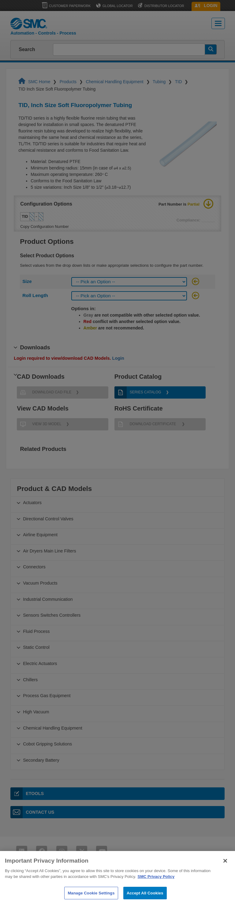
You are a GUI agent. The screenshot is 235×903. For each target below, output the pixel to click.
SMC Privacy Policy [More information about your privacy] (156, 882)
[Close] (225, 866)
